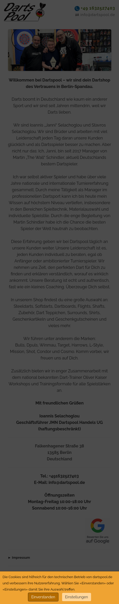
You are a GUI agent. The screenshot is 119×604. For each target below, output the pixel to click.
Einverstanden (43, 597)
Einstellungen (76, 597)
